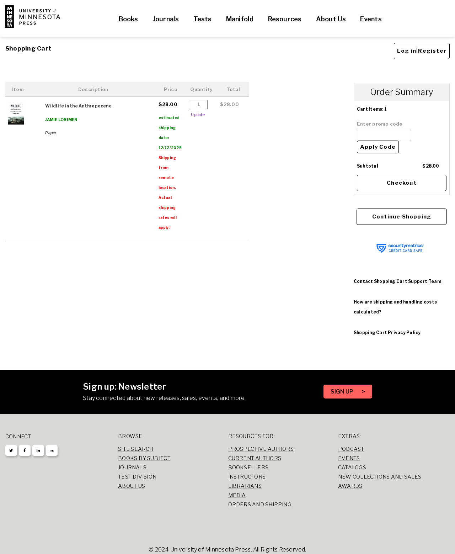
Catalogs (352, 467)
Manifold (240, 19)
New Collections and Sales (380, 477)
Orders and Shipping (259, 504)
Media (237, 495)
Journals (165, 19)
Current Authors (254, 458)
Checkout (402, 183)
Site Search (136, 449)
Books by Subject (144, 458)
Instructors (247, 477)
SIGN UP (343, 391)
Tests (202, 19)
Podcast (351, 449)
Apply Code (378, 147)
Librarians (245, 486)
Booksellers (248, 467)
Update (197, 114)
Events (370, 19)
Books (128, 19)
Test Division (137, 477)
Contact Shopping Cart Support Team (397, 281)
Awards (350, 486)
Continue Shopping (401, 216)
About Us (331, 19)
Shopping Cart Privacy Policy (387, 332)
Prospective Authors (261, 449)
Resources (285, 19)
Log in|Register (421, 51)
